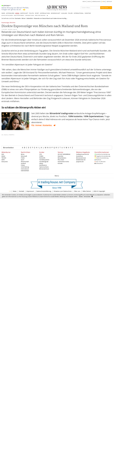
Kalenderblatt (25, 170)
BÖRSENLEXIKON (96, 1)
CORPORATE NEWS (29, 15)
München (12, 22)
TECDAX (3, 158)
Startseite (18, 18)
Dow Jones (4, 161)
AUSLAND (64, 13)
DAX (2, 154)
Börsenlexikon (8, 147)
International (25, 169)
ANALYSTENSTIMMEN (19, 15)
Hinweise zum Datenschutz (63, 191)
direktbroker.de (80, 160)
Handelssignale (43, 161)
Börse (23, 18)
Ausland (23, 163)
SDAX (3, 160)
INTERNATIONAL (79, 13)
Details (81, 196)
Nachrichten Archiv (63, 161)
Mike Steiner (87, 191)
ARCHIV (84, 1)
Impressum (30, 191)
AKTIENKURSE (10, 13)
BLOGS (89, 1)
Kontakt (60, 163)
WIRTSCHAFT (24, 13)
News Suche (104, 7)
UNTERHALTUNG (45, 13)
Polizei (23, 165)
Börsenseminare (44, 169)
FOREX (41, 156)
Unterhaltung (25, 167)
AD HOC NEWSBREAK (64, 154)
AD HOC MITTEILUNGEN (7, 15)
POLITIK (31, 13)
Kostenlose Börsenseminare (81, 157)
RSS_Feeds (61, 160)
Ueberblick (29, 18)
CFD (40, 154)
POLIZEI (70, 13)
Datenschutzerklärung (43, 191)
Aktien (41, 163)
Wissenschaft (25, 161)
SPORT (37, 13)
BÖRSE (17, 13)
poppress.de (80, 161)
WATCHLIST (109, 1)
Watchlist (60, 156)
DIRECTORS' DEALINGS (40, 15)
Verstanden (87, 196)
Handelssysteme (44, 160)
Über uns (77, 191)
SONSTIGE (88, 13)
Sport (22, 160)
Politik (23, 158)
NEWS (3, 13)
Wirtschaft (24, 156)
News (15, 191)
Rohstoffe (42, 158)
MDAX (3, 156)
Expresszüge (5, 22)
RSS (103, 1)
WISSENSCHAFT (55, 13)
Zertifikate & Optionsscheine (44, 166)
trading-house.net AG (82, 154)
